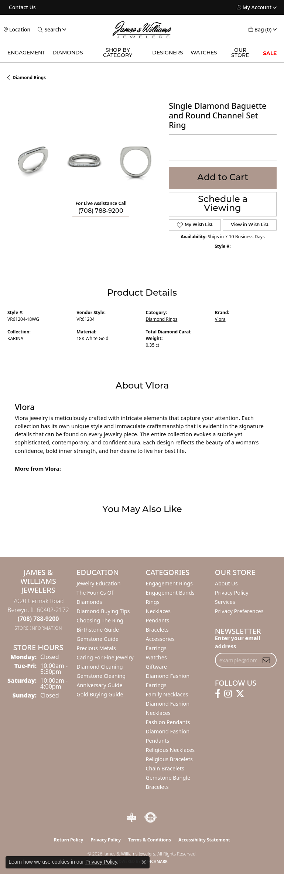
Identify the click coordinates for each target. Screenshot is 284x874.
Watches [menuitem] (156, 657)
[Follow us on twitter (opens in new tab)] (240, 693)
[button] (254, 7)
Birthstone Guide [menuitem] (97, 629)
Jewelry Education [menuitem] (98, 583)
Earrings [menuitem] (156, 648)
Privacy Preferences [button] (239, 611)
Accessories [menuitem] (160, 638)
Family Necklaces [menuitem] (167, 694)
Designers (167, 53)
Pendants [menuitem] (158, 620)
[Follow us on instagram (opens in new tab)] (228, 693)
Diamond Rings (29, 77)
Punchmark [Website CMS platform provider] (155, 861)
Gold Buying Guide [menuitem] (99, 694)
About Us (226, 583)
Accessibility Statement (204, 840)
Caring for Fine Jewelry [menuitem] (104, 657)
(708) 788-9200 (100, 211)
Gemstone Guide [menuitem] (97, 638)
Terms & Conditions (149, 840)
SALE (270, 53)
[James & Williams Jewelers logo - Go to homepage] (142, 29)
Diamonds (67, 53)
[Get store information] (38, 628)
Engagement (26, 53)
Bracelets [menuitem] (157, 629)
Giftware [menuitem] (156, 666)
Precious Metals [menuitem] (96, 648)
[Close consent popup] (143, 862)
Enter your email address (237, 642)
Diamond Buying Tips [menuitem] (103, 611)
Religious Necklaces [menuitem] (170, 749)
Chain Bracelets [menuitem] (165, 768)
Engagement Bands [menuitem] (170, 592)
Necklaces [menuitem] (158, 611)
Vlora (220, 319)
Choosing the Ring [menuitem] (99, 620)
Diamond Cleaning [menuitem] (99, 666)
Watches (204, 53)
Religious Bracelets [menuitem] (169, 759)
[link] (21, 7)
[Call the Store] (38, 619)
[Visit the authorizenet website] (150, 817)
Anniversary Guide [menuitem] (99, 685)
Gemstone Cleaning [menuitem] (101, 675)
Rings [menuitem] (153, 601)
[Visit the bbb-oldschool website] (131, 817)
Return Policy (68, 840)
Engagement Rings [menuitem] (169, 583)
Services (225, 601)
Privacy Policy (232, 592)
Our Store (240, 53)
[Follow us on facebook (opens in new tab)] (217, 693)
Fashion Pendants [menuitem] (168, 722)
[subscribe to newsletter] (266, 660)
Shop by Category (117, 53)
